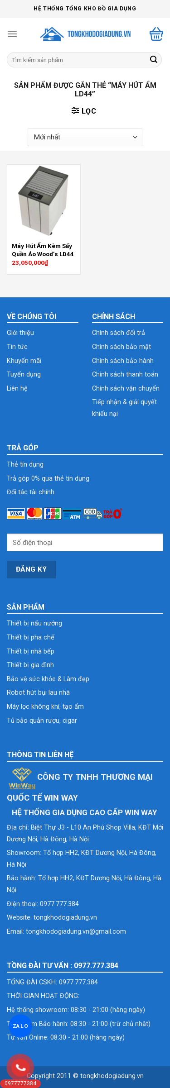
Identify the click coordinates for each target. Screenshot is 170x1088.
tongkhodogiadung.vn (65, 917)
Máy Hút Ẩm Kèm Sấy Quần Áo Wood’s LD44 (43, 250)
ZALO (20, 1026)
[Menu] (12, 34)
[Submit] (153, 59)
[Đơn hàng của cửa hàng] (85, 137)
